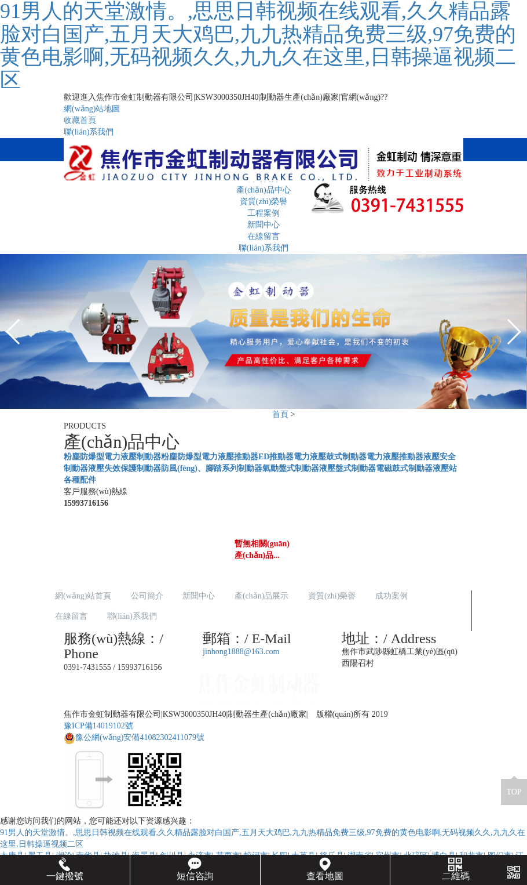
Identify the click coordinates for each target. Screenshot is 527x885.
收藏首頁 (80, 120)
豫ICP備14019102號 (98, 725)
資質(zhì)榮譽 (332, 596)
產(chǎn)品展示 (262, 596)
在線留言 (263, 236)
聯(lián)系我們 (89, 132)
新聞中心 (263, 224)
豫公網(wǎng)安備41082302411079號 (134, 737)
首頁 (280, 414)
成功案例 (391, 596)
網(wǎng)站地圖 (92, 108)
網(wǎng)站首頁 (83, 596)
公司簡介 (147, 596)
